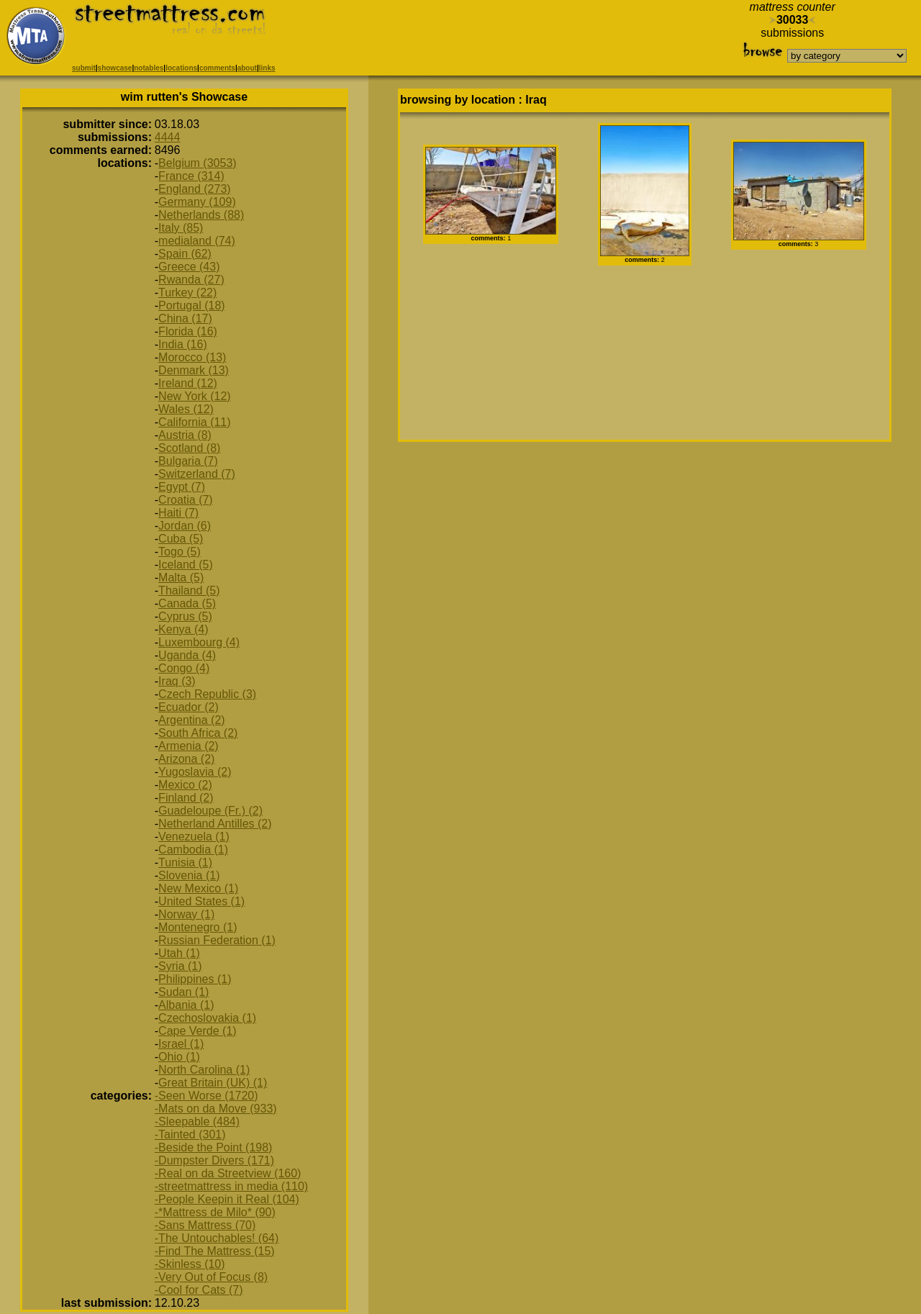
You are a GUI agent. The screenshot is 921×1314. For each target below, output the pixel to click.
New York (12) (194, 396)
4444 (168, 137)
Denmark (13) (193, 370)
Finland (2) (185, 798)
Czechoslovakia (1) (207, 1018)
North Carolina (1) (204, 1070)
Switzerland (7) (196, 474)
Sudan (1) (183, 992)
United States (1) (201, 901)
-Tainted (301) (190, 1134)
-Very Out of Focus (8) (211, 1277)
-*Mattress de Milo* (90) (215, 1212)
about (247, 68)
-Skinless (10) (190, 1264)
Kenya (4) (183, 629)
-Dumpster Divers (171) (214, 1160)
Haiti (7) (178, 513)
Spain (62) (185, 254)
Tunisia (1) (185, 862)
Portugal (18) (191, 305)
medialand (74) (196, 241)
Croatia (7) (185, 500)
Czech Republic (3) (207, 694)
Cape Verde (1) (197, 1031)
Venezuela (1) (194, 836)
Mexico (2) (185, 785)
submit (84, 68)
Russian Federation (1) (217, 940)
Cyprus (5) (185, 616)
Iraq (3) (177, 681)
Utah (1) (179, 953)
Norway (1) (186, 914)
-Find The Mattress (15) (215, 1251)
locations (181, 68)
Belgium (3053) (197, 163)
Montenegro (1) (197, 927)
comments (217, 68)
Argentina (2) (191, 720)
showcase (115, 68)
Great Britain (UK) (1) (212, 1083)
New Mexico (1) (198, 888)
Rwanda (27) (191, 279)
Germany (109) (197, 202)
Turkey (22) (187, 292)
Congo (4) (183, 668)
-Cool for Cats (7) (199, 1290)
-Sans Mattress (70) (205, 1225)
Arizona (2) (186, 759)
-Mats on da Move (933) (216, 1108)
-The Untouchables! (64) (217, 1238)
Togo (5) (179, 551)
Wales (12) (186, 409)
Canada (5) (187, 603)
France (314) (191, 176)
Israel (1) (181, 1044)
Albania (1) (186, 1005)
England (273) (194, 189)
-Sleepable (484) (197, 1121)
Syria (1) (179, 966)
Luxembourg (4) (199, 642)
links (267, 68)
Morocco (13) (192, 357)
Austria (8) (185, 435)
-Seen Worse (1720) (206, 1095)
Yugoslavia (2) (194, 772)
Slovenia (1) (188, 875)
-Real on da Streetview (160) (228, 1173)
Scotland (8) (189, 448)
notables (148, 68)
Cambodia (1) (193, 849)
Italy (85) (180, 228)
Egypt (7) (181, 487)
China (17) (185, 318)
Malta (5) (181, 577)
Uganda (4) (187, 655)
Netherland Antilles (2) (214, 823)
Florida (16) (187, 331)
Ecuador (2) (188, 707)
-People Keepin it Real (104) (227, 1199)
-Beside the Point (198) (214, 1147)
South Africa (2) (197, 733)
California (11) (194, 422)
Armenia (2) (188, 746)
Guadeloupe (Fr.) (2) (210, 811)
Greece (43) (188, 266)
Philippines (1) (194, 979)
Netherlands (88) (201, 215)
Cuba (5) (180, 539)
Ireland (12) (187, 383)
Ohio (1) (179, 1057)
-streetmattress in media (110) (231, 1186)
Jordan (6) (184, 526)
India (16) (182, 344)
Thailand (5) (188, 590)
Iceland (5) (185, 564)
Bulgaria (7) (188, 461)
